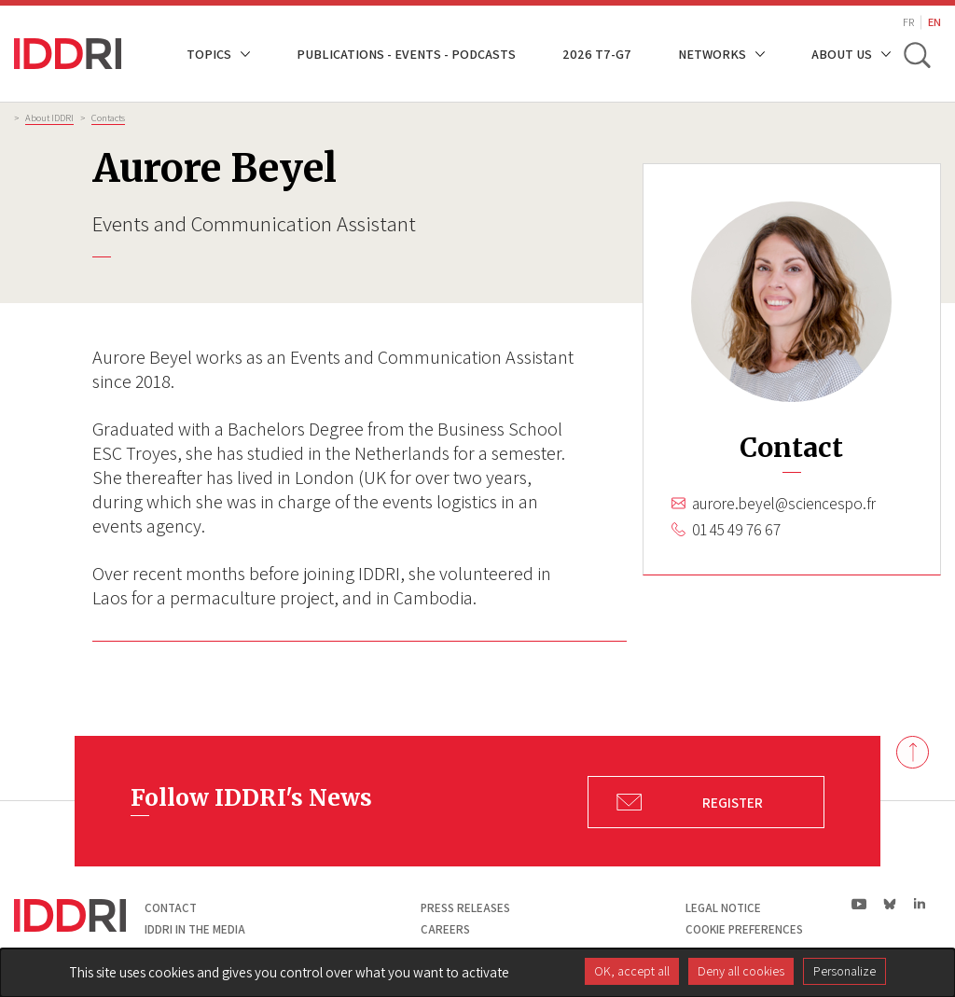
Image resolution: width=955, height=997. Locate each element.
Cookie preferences (744, 929)
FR (908, 22)
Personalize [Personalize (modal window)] (844, 970)
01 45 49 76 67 (736, 529)
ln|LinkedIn (919, 904)
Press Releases (465, 908)
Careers (445, 929)
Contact (171, 908)
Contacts (108, 117)
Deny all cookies (741, 970)
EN (934, 22)
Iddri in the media (195, 929)
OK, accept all (632, 970)
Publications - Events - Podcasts (406, 53)
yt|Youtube (859, 903)
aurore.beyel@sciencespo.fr (784, 503)
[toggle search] (916, 54)
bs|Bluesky (890, 903)
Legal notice (723, 908)
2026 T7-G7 (596, 53)
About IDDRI (49, 117)
